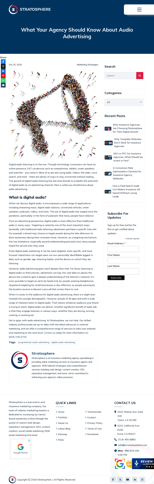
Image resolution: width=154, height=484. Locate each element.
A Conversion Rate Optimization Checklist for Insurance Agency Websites (127, 173)
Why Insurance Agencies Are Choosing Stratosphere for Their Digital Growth (127, 128)
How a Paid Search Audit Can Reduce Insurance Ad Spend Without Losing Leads (126, 191)
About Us (63, 423)
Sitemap (62, 434)
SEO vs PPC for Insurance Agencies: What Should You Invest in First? (128, 157)
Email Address (117, 243)
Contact (91, 417)
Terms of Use (94, 428)
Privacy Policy (95, 423)
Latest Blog (64, 428)
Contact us (49, 332)
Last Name (114, 265)
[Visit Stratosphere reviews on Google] (128, 463)
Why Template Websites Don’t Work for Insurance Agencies (128, 143)
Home (61, 411)
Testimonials (94, 411)
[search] (139, 75)
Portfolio (62, 417)
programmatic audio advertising (33, 342)
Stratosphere (43, 353)
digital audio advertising (63, 342)
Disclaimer (93, 434)
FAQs (61, 439)
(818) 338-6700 (18, 336)
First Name (114, 254)
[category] (124, 102)
